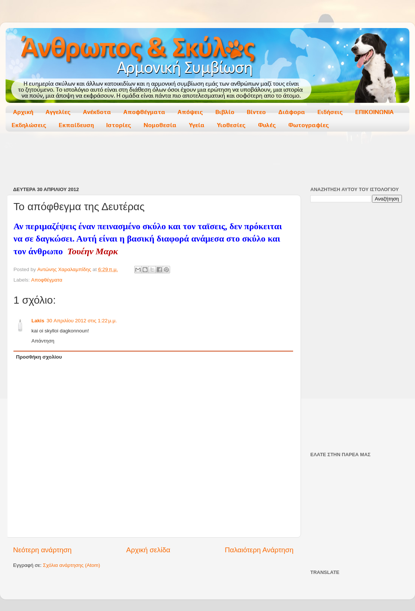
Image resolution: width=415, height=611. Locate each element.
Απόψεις (190, 112)
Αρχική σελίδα (148, 550)
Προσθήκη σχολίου (39, 357)
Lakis (37, 320)
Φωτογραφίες (308, 125)
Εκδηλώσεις (29, 125)
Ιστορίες (118, 125)
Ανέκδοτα (97, 112)
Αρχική (23, 112)
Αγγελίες (58, 112)
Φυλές (267, 125)
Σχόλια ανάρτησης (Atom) (71, 565)
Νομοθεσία (160, 125)
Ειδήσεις (330, 112)
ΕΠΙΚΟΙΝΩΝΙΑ (374, 112)
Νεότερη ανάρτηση (42, 550)
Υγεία (197, 125)
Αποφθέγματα (144, 112)
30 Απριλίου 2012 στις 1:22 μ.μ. (82, 320)
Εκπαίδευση (76, 125)
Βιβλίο (224, 112)
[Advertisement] (207, 159)
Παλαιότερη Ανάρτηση (259, 550)
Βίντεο (256, 112)
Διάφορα (291, 112)
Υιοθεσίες (231, 125)
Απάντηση (42, 341)
